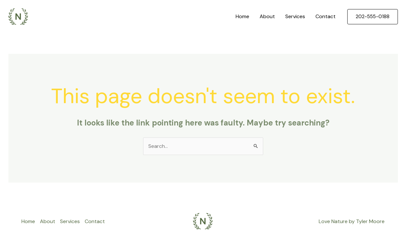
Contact (325, 16)
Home (242, 16)
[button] (372, 16)
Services (295, 16)
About (267, 16)
